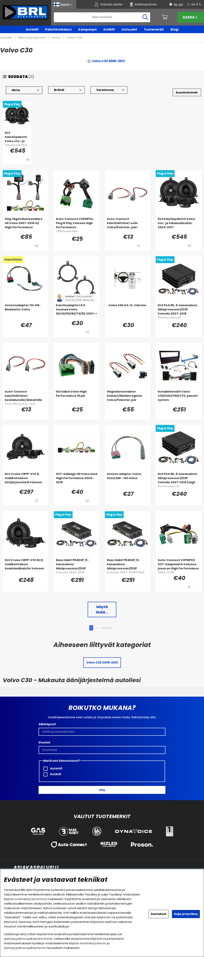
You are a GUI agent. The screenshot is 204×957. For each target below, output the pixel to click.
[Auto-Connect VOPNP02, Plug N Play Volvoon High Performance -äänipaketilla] (76, 225)
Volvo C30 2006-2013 (108, 61)
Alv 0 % (196, 4)
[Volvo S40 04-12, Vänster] (127, 311)
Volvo (56, 38)
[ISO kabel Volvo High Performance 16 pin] (76, 398)
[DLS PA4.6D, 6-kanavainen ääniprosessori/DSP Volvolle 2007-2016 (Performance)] (178, 311)
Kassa (190, 17)
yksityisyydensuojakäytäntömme (28, 939)
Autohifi (32, 29)
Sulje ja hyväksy (186, 914)
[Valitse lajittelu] (187, 92)
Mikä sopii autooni (31, 38)
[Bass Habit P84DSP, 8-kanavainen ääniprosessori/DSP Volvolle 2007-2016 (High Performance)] (127, 566)
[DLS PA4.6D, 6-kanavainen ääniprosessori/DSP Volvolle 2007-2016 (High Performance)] (178, 480)
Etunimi (44, 743)
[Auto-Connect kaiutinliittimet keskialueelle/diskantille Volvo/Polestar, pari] (25, 398)
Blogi (174, 29)
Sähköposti (47, 724)
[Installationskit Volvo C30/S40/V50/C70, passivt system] (178, 398)
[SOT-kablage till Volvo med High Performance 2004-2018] (76, 480)
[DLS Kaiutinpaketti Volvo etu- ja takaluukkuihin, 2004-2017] (17, 139)
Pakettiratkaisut (58, 29)
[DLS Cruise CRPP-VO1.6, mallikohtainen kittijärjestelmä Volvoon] (25, 480)
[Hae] (102, 17)
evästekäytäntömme (31, 899)
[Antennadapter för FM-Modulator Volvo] (25, 311)
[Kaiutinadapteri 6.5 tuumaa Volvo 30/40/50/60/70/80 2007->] (76, 311)
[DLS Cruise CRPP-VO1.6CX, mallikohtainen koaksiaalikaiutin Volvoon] (25, 566)
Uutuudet (129, 29)
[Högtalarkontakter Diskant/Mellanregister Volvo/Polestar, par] (127, 398)
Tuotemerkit (154, 29)
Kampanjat (87, 29)
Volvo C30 (74, 38)
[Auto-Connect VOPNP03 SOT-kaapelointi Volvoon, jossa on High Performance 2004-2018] (178, 566)
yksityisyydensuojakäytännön (25, 948)
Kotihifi (109, 29)
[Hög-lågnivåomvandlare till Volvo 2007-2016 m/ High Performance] (25, 225)
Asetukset (158, 914)
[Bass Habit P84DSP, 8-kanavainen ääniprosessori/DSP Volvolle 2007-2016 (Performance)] (76, 566)
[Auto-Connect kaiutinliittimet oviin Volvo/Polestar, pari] (127, 225)
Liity (102, 790)
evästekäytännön (93, 943)
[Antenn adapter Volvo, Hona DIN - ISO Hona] (127, 480)
